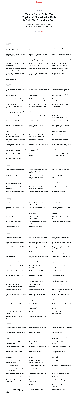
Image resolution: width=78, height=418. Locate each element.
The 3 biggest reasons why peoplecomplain (61, 376)
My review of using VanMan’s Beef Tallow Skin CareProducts (38, 74)
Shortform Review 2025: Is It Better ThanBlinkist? (36, 126)
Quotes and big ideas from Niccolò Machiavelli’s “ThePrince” (36, 290)
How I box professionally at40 (35, 111)
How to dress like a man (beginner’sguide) (38, 251)
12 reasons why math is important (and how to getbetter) (15, 333)
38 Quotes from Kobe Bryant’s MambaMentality (35, 217)
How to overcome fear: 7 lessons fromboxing (16, 376)
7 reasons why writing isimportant (13, 406)
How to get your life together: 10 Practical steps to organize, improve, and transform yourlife (15, 391)
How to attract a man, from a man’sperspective (35, 227)
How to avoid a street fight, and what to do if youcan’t (61, 342)
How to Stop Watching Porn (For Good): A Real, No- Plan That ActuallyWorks (15, 111)
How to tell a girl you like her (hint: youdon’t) (14, 312)
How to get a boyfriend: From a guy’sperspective (59, 203)
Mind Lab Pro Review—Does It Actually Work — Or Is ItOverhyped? (15, 59)
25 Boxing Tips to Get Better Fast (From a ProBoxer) (61, 217)
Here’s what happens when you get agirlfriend (13, 238)
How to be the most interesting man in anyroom (37, 356)
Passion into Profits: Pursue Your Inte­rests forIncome (15, 192)
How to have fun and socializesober (37, 384)
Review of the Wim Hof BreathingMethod (38, 411)
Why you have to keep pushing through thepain (60, 402)
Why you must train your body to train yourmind (37, 154)
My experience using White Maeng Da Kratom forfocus (14, 121)
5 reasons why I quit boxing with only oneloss (37, 317)
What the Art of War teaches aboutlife (37, 304)
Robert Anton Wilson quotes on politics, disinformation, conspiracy (38, 243)
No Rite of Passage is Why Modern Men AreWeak (15, 90)
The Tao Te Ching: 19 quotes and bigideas (61, 294)
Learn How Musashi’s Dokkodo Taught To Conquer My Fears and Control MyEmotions (62, 170)
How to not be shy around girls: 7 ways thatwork (60, 352)
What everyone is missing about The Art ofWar (60, 176)
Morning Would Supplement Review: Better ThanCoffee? (38, 149)
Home (7, 2)
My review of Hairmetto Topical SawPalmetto (16, 247)
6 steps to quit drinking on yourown (14, 416)
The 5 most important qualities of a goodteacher (14, 317)
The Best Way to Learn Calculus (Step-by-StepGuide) (38, 266)
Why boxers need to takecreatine (36, 139)
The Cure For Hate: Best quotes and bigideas (39, 368)
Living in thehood (10, 202)
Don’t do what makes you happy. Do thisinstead (37, 407)
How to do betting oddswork (35, 275)
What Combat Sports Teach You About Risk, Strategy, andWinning (16, 94)
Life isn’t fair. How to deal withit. (36, 389)
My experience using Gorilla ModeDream (38, 261)
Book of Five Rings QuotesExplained (37, 376)
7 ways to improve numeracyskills (13, 289)
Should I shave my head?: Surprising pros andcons (15, 243)
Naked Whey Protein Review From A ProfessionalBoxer (60, 121)
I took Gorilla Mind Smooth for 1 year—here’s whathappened (61, 312)
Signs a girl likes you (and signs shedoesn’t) (38, 237)
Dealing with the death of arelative (14, 304)
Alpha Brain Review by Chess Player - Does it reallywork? (62, 212)
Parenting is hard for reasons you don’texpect (62, 149)
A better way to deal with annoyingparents (61, 285)
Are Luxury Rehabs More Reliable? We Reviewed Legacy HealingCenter (14, 182)
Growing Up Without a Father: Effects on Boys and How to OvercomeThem (61, 280)
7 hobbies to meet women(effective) (37, 365)
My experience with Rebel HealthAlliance (38, 116)
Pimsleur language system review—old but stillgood (38, 192)
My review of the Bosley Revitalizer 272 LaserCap (14, 276)
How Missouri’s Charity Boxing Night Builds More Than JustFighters (62, 94)
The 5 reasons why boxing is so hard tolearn (38, 247)
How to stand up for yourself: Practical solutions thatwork (14, 342)
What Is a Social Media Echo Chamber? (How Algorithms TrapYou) (60, 154)
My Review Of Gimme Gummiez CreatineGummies (13, 159)
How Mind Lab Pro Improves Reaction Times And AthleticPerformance (39, 55)
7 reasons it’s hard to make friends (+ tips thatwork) (61, 307)
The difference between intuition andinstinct (62, 406)
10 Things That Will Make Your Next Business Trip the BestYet (14, 78)
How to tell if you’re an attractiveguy (60, 360)
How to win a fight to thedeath (13, 411)
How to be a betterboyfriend (35, 311)
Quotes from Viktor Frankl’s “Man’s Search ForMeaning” (38, 257)
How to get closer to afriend (35, 351)
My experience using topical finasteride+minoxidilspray (58, 252)
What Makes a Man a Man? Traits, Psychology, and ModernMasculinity (14, 285)
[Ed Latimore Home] (39, 2)
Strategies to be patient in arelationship (15, 299)
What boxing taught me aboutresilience (60, 182)
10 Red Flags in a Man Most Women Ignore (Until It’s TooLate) (15, 369)
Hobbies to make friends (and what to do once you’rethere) (61, 347)
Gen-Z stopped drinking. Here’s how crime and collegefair (61, 48)
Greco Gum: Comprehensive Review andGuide (60, 266)
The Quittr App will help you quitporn (60, 135)
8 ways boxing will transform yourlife (37, 373)
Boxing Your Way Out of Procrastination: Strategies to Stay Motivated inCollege (15, 99)
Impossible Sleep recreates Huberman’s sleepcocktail (14, 271)
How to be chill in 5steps (57, 416)
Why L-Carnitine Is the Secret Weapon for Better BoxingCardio (61, 126)
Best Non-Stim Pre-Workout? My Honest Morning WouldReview (38, 94)
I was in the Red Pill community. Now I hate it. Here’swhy (61, 111)
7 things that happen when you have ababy (38, 207)
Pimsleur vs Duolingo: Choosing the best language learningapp (38, 203)
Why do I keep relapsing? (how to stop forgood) (14, 352)
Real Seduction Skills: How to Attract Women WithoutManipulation (16, 295)
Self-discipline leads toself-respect (36, 182)
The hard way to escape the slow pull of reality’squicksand (37, 212)
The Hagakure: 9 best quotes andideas (60, 373)
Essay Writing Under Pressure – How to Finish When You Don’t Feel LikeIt (37, 59)
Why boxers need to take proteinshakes (14, 125)
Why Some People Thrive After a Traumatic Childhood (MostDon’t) (15, 55)
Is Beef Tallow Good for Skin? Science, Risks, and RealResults (16, 64)
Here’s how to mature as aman (13, 226)
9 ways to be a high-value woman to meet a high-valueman (38, 307)
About (57, 2)
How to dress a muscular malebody (37, 270)
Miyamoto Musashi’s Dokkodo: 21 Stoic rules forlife (62, 261)
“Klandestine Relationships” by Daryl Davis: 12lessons (16, 337)
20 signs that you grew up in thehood (14, 266)
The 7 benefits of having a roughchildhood (61, 304)
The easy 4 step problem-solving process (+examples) (15, 380)
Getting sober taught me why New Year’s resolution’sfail (15, 170)
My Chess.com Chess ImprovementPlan (15, 261)
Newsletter (63, 2)
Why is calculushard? (11, 256)
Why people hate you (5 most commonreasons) (58, 390)
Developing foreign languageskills (59, 187)
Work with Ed (14, 2)
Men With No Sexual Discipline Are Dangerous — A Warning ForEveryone (60, 69)
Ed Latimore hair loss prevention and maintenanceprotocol (14, 252)
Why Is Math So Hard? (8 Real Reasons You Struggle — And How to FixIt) (38, 361)
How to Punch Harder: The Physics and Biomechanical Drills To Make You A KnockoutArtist (15, 49)
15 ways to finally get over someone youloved (16, 384)
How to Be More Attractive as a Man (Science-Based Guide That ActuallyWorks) (39, 402)
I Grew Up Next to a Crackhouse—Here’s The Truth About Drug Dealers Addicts (62, 145)
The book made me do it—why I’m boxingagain (13, 187)
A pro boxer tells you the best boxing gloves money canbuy (38, 222)
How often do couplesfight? (35, 332)
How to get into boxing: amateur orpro (37, 327)
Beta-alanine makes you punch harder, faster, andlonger (16, 130)
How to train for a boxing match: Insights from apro (61, 412)
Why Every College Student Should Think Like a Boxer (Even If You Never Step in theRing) (38, 100)
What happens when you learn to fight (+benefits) (60, 238)
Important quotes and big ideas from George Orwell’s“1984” (61, 243)
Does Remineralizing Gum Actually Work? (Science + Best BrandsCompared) (38, 69)
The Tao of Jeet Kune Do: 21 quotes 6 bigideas (37, 299)
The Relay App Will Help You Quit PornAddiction (59, 74)
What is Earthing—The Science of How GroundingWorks (60, 105)
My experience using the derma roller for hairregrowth (60, 247)
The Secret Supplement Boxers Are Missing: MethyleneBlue (15, 140)
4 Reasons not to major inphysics (13, 221)
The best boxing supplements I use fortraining (59, 99)
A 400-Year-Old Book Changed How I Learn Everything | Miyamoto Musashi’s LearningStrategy (39, 177)
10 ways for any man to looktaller (13, 280)
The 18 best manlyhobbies (12, 212)
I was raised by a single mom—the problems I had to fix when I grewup (62, 55)
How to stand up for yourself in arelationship (62, 327)
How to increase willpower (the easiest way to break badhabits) (39, 347)
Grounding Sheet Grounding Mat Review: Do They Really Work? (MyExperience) (39, 105)
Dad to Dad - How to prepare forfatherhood (16, 217)
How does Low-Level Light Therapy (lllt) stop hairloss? (61, 276)
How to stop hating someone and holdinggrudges (36, 380)
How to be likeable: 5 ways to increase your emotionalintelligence (15, 361)
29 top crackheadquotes (57, 332)
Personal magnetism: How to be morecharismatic (59, 356)
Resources (69, 2)
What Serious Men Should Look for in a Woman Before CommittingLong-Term (60, 90)
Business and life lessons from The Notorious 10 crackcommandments (39, 280)
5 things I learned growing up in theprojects (61, 368)
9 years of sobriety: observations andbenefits (15, 373)
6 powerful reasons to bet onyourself (60, 380)
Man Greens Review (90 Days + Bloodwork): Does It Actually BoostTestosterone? (61, 116)
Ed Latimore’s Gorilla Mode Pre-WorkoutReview (36, 285)
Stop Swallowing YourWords (12, 176)
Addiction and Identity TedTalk (13, 153)
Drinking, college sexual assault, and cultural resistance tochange (62, 290)
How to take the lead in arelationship (37, 337)
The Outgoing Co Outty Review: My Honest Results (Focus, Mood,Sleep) (16, 69)
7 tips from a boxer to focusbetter (13, 116)
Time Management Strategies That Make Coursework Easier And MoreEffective (60, 64)
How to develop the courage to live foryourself (36, 342)
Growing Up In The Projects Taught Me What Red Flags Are (39, 64)
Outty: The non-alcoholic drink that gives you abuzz (62, 59)
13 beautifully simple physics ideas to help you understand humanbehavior (61, 140)
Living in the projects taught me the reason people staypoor (38, 145)
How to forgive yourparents (12, 365)
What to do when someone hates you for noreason (15, 347)
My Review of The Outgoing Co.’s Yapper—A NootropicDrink (39, 48)
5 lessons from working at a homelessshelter (38, 416)
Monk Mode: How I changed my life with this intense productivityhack (15, 208)
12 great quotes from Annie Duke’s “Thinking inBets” (16, 328)
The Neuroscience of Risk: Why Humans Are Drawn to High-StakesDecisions (61, 130)
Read (42, 31)
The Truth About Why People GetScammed (38, 120)
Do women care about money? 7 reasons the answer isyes (15, 356)
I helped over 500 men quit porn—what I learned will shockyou (15, 145)
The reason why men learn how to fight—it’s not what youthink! (39, 90)
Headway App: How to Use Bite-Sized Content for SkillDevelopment (37, 187)
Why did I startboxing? (57, 299)
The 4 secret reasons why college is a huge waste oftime (61, 385)
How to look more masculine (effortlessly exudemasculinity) (61, 208)
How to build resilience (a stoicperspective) (61, 221)
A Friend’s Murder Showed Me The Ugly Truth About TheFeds (15, 74)
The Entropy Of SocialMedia (58, 191)
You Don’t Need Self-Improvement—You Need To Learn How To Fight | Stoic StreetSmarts (15, 106)
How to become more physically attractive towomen (61, 271)
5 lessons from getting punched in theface (61, 256)
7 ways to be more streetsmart (12, 307)
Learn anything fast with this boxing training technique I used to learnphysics (16, 149)
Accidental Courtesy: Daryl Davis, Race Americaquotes (61, 337)
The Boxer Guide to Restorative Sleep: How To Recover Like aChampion (15, 135)
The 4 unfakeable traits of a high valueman (61, 365)
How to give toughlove (11, 402)
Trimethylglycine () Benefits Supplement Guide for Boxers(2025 (37, 135)
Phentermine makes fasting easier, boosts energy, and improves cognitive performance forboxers (38, 171)
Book (20, 2)
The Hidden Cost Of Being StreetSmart (37, 130)
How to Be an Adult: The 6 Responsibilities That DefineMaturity (38, 295)
